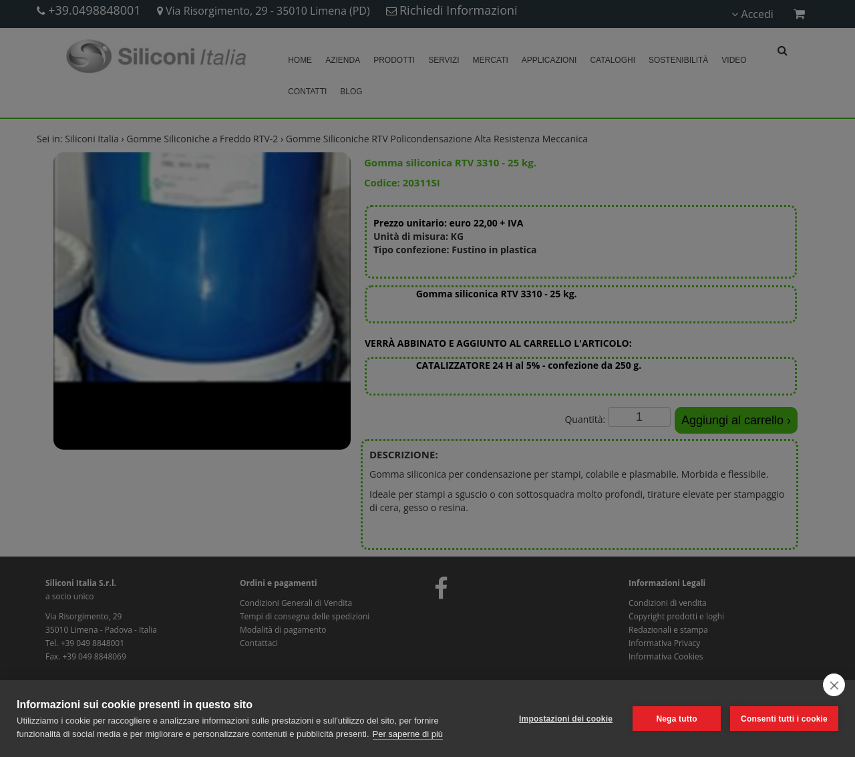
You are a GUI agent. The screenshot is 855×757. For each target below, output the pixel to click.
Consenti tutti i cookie (784, 719)
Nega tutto (676, 719)
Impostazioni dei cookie (566, 719)
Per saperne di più (408, 734)
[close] (834, 684)
